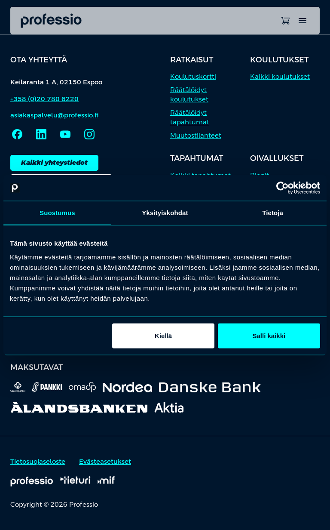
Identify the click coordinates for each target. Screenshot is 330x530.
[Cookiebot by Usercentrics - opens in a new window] (282, 188)
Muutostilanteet (195, 135)
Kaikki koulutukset (280, 76)
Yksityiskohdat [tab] (165, 212)
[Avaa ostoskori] (285, 21)
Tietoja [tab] (272, 212)
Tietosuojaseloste (37, 461)
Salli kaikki (269, 335)
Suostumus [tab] (57, 212)
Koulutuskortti (193, 76)
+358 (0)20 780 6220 (44, 98)
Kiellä (163, 335)
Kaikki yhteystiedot (54, 162)
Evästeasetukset (105, 461)
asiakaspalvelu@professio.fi (54, 115)
